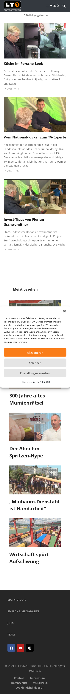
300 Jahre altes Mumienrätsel (27, 399)
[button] (64, 311)
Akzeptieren (35, 352)
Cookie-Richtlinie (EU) (29, 687)
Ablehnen (35, 363)
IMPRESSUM (43, 382)
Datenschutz (28, 382)
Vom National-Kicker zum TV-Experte (35, 137)
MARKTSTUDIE (16, 600)
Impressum (37, 678)
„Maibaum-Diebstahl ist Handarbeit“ (34, 505)
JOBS (10, 623)
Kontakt (19, 678)
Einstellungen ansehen (35, 373)
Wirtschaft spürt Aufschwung (29, 558)
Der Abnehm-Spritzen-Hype (26, 452)
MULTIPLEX (40, 683)
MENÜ (52, 6)
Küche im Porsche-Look (23, 63)
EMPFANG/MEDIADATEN (23, 611)
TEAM (11, 634)
